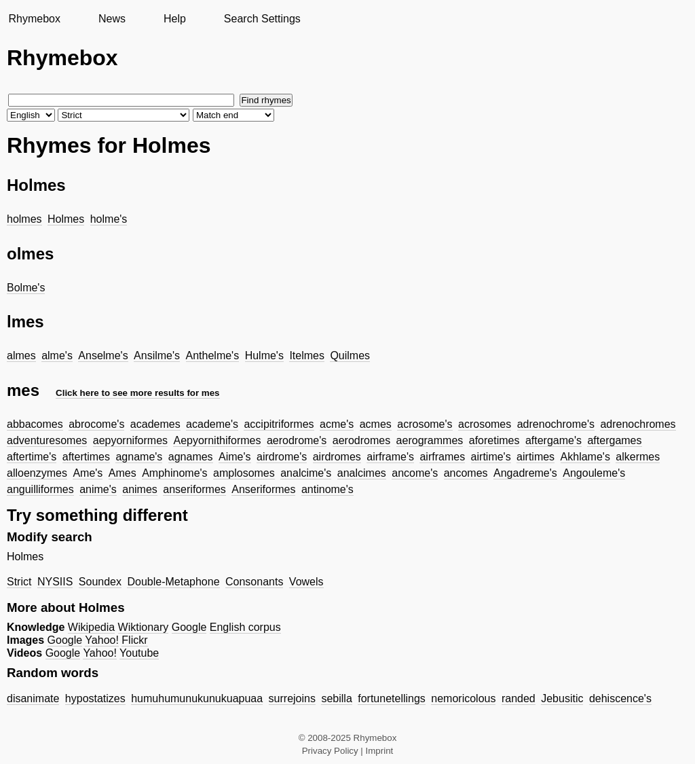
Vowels (306, 581)
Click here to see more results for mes (138, 393)
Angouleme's (594, 473)
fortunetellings (392, 698)
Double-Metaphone (173, 581)
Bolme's (26, 287)
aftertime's (31, 456)
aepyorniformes (130, 440)
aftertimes (86, 456)
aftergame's (553, 440)
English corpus (245, 627)
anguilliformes (40, 489)
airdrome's (282, 456)
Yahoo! (102, 640)
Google (189, 627)
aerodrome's (296, 440)
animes (139, 489)
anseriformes (194, 489)
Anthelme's (213, 355)
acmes (376, 424)
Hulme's (264, 355)
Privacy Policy (330, 751)
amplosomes (244, 473)
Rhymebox (34, 18)
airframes (442, 456)
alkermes (638, 456)
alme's (57, 355)
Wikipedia (91, 627)
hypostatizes (95, 698)
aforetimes (494, 440)
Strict (19, 581)
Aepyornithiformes (217, 440)
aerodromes (361, 440)
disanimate (33, 698)
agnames (190, 456)
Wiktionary (143, 627)
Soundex (100, 581)
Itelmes (306, 355)
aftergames (614, 440)
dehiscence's (620, 698)
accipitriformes (279, 424)
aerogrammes (430, 440)
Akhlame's (585, 456)
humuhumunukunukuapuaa (197, 698)
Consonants (254, 581)
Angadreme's (525, 473)
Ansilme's (157, 355)
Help (175, 18)
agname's (138, 456)
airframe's (390, 456)
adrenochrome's (556, 424)
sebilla (336, 698)
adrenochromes (637, 424)
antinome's (327, 489)
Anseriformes (263, 489)
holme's (109, 219)
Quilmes (350, 355)
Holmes (66, 219)
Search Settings (262, 18)
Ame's (87, 473)
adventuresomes (47, 440)
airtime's (491, 456)
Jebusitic (562, 698)
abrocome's (96, 424)
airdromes (337, 456)
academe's (212, 424)
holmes (24, 219)
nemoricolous (463, 698)
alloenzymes (37, 473)
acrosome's (424, 424)
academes (155, 424)
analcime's (305, 473)
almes (21, 355)
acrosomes (484, 424)
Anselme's (103, 355)
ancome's (415, 473)
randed (519, 698)
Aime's (235, 456)
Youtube (139, 653)
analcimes (361, 473)
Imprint (380, 751)
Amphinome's (174, 473)
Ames (122, 473)
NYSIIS (55, 581)
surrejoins (292, 698)
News (112, 18)
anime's (98, 489)
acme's (337, 424)
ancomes (466, 473)
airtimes (535, 456)
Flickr (134, 640)
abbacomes (35, 424)
